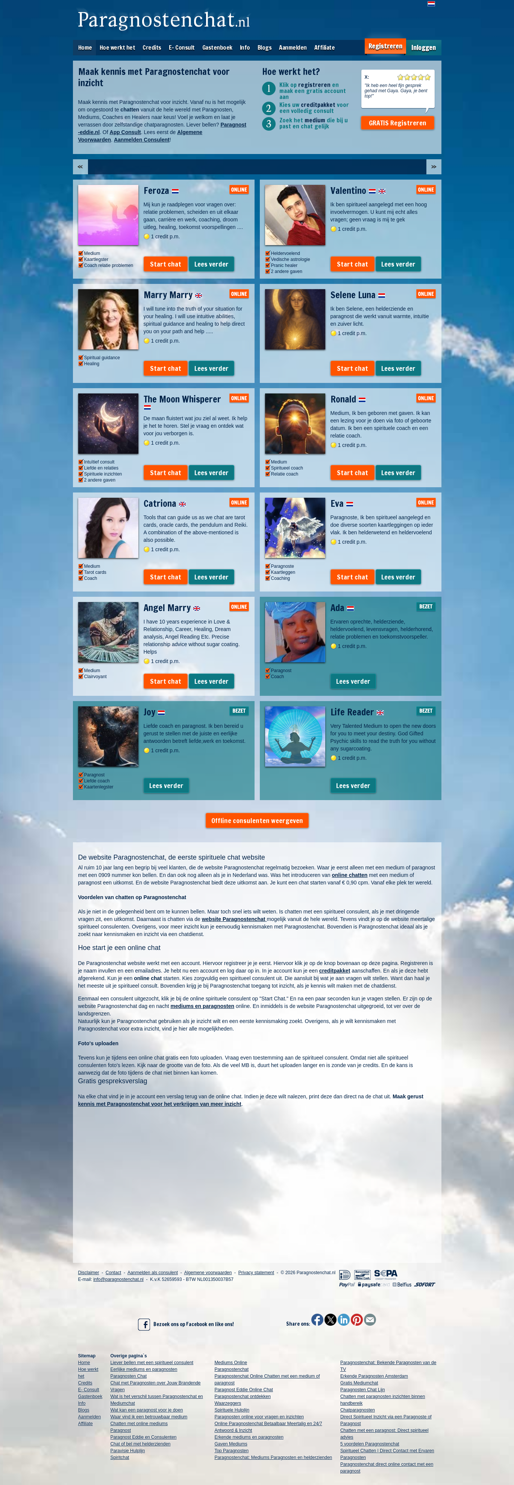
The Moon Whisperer (182, 401)
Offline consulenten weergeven (257, 820)
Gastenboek (217, 47)
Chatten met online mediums (139, 1423)
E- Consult (182, 47)
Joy (154, 712)
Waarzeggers (227, 1403)
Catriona (165, 503)
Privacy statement (256, 1272)
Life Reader (357, 712)
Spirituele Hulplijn (231, 1410)
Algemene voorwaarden (208, 1272)
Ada (342, 607)
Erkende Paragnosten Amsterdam (374, 1376)
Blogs (265, 47)
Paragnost (120, 1430)
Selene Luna (358, 294)
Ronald (348, 399)
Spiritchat (119, 1457)
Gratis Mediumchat (359, 1383)
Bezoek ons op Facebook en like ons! (186, 1325)
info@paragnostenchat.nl (118, 1279)
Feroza (161, 190)
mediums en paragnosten (202, 1006)
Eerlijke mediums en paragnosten (143, 1369)
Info (245, 47)
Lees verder (211, 264)
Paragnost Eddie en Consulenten (143, 1437)
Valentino (358, 190)
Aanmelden (293, 47)
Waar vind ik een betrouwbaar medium (148, 1416)
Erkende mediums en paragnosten (248, 1437)
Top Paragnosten (231, 1450)
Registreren (385, 46)
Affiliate (324, 47)
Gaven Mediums (230, 1444)
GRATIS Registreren (397, 123)
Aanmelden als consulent (152, 1272)
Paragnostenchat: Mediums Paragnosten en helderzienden (273, 1457)
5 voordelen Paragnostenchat (369, 1444)
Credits (152, 47)
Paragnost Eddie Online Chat (243, 1389)
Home (85, 47)
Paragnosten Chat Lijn (362, 1389)
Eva (342, 503)
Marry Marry (173, 294)
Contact (113, 1272)
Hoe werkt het (117, 47)
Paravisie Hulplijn (127, 1450)
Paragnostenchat (231, 1369)
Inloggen (423, 47)
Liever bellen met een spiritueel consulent (151, 1362)
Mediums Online (230, 1362)
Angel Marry (172, 607)
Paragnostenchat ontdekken (242, 1396)
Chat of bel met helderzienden (140, 1444)
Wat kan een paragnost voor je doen (146, 1410)
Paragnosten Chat (128, 1376)
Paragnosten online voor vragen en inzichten (259, 1416)
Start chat (165, 264)
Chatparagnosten (357, 1410)
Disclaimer (88, 1272)
